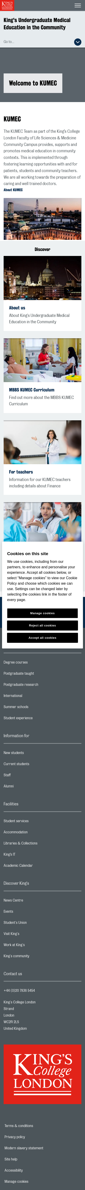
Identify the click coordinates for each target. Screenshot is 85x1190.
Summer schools (34, 708)
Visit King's (29, 935)
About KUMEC (13, 190)
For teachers (21, 471)
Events (26, 913)
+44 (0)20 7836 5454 (19, 990)
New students (32, 754)
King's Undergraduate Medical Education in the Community (37, 23)
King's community (34, 957)
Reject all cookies (42, 625)
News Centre (31, 901)
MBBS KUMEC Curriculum (31, 389)
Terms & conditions (34, 1126)
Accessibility (29, 1170)
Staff (25, 776)
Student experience (36, 719)
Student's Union (33, 924)
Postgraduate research (39, 686)
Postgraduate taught (37, 675)
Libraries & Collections (38, 844)
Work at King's (32, 946)
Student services (34, 822)
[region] (42, 595)
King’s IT (27, 856)
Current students (34, 765)
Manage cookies (32, 1181)
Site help (27, 1159)
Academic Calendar (36, 867)
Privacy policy (30, 1137)
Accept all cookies (42, 637)
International (31, 697)
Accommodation (34, 833)
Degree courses (34, 663)
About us (17, 307)
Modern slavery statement (40, 1148)
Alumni (27, 787)
